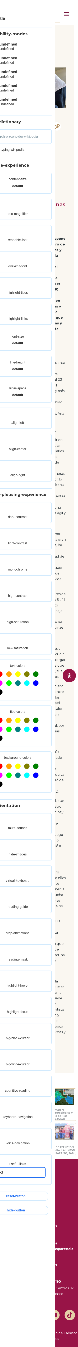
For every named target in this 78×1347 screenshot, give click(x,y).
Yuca (18, 155)
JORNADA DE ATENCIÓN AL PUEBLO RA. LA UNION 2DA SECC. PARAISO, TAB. (58, 1150)
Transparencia (39, 1238)
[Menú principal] (67, 14)
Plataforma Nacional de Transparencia (39, 1249)
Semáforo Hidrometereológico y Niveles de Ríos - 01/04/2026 (20, 1114)
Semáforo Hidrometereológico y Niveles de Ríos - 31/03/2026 (58, 1114)
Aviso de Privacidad (39, 1265)
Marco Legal (39, 1271)
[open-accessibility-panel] (69, 675)
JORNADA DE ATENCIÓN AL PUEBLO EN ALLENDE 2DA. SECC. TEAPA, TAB (20, 1150)
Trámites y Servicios (39, 1243)
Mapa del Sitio (39, 1255)
